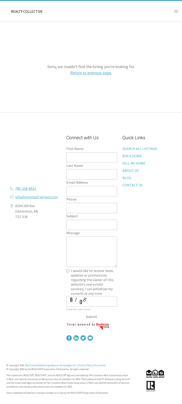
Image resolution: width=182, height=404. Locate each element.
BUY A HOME (132, 156)
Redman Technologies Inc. (63, 365)
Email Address (77, 182)
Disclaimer (100, 365)
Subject (72, 216)
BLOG (126, 177)
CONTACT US (132, 185)
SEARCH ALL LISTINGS (139, 148)
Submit (91, 316)
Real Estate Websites (36, 365)
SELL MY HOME (133, 163)
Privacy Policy (85, 365)
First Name (75, 148)
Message (73, 233)
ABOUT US (130, 170)
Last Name (74, 165)
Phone (71, 199)
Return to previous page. (91, 72)
